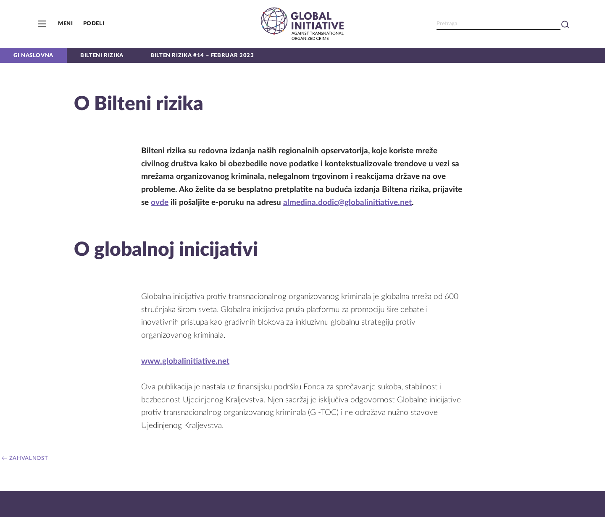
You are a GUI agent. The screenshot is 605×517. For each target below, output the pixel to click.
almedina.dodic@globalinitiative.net (347, 203)
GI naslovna (33, 55)
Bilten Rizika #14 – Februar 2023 (202, 55)
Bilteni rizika (102, 55)
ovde (159, 203)
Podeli (94, 23)
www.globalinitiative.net (185, 361)
